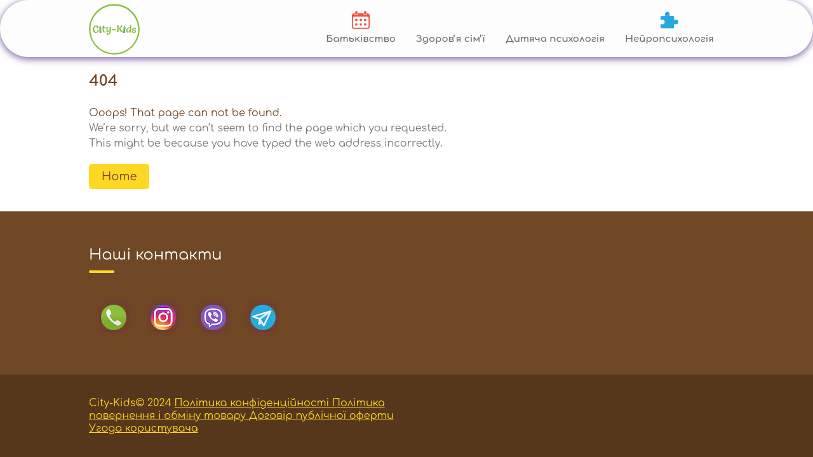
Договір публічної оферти (321, 415)
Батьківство (361, 39)
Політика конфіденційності (253, 403)
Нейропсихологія (669, 39)
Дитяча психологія (555, 39)
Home (119, 176)
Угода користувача (143, 428)
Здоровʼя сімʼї (450, 39)
